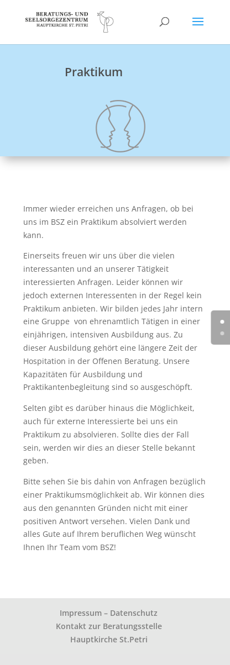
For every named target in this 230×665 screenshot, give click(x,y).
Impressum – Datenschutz (109, 613)
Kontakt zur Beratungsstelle (109, 626)
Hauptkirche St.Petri (109, 639)
